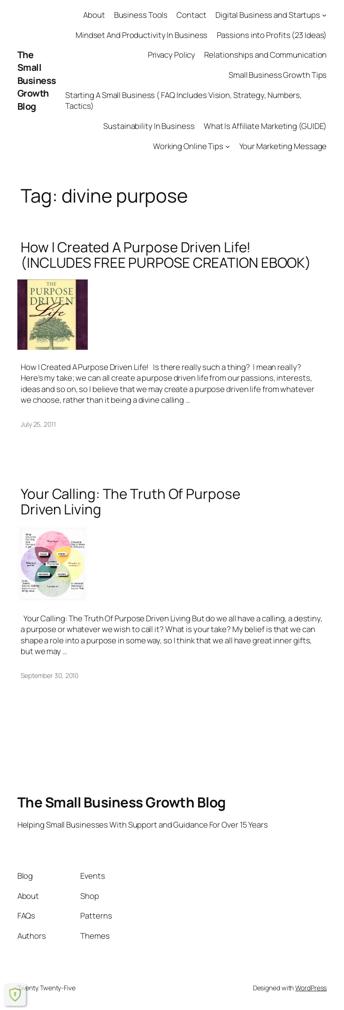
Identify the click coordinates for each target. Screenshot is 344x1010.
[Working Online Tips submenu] (227, 146)
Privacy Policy (172, 54)
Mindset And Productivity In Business (141, 35)
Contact (191, 14)
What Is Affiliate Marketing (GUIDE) (265, 126)
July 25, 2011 (38, 424)
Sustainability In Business (148, 126)
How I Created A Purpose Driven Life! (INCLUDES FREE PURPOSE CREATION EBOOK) (166, 255)
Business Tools (141, 14)
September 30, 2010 (49, 675)
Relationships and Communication (265, 54)
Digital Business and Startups (267, 14)
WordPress (311, 987)
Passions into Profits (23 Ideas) (272, 35)
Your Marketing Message (283, 146)
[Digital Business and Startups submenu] (324, 15)
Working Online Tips (188, 146)
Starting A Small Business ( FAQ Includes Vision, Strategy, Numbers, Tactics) (183, 101)
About (94, 14)
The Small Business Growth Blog (36, 80)
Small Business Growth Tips (278, 74)
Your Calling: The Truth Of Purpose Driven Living (130, 501)
